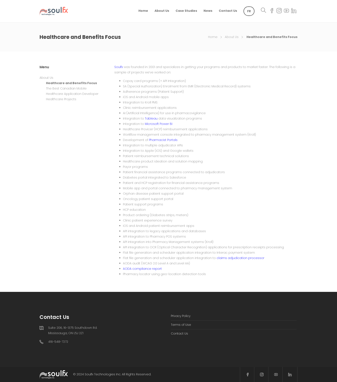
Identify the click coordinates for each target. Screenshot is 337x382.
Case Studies (186, 11)
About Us (162, 11)
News (208, 11)
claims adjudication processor (240, 258)
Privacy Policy (180, 316)
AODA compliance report (142, 269)
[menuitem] (249, 11)
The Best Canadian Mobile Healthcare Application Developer (72, 91)
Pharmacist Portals (163, 140)
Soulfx (118, 67)
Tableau (151, 118)
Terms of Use (181, 325)
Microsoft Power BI (158, 124)
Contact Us (228, 11)
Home (143, 11)
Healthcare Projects (61, 99)
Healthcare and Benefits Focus (71, 83)
